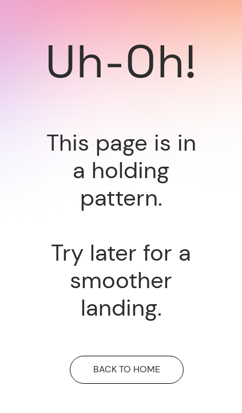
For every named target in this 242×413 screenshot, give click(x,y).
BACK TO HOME (126, 369)
